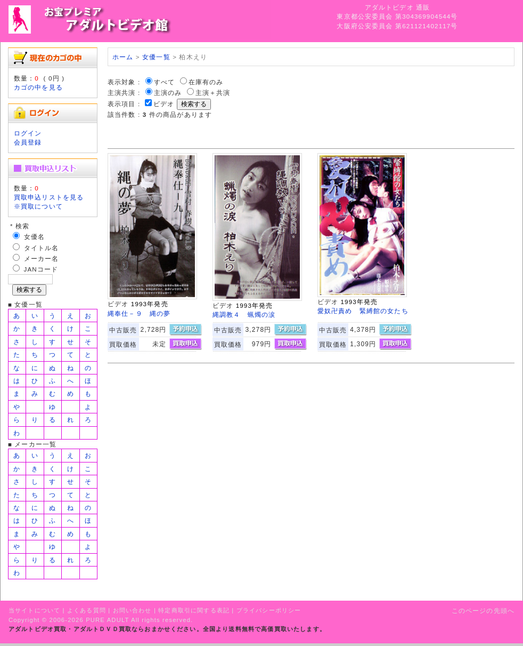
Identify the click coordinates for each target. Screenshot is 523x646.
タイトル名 (41, 247)
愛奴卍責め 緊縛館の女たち (362, 310)
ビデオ (163, 103)
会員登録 (28, 142)
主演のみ (168, 92)
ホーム (122, 56)
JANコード (41, 269)
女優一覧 (156, 56)
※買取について (38, 206)
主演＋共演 (213, 92)
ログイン (28, 133)
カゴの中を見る (38, 87)
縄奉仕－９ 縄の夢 (139, 313)
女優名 (34, 236)
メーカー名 (41, 258)
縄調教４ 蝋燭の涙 (244, 314)
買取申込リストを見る (49, 197)
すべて (164, 81)
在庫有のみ (206, 81)
